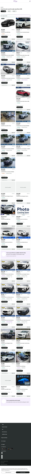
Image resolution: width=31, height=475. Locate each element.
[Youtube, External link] (2, 455)
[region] (15, 470)
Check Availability (4, 36)
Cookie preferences (8, 472)
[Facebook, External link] (2, 454)
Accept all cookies (22, 472)
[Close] (30, 467)
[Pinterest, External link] (2, 458)
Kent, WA (2, 7)
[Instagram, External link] (2, 456)
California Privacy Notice (4, 464)
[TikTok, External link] (2, 453)
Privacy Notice (2, 462)
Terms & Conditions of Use (4, 461)
